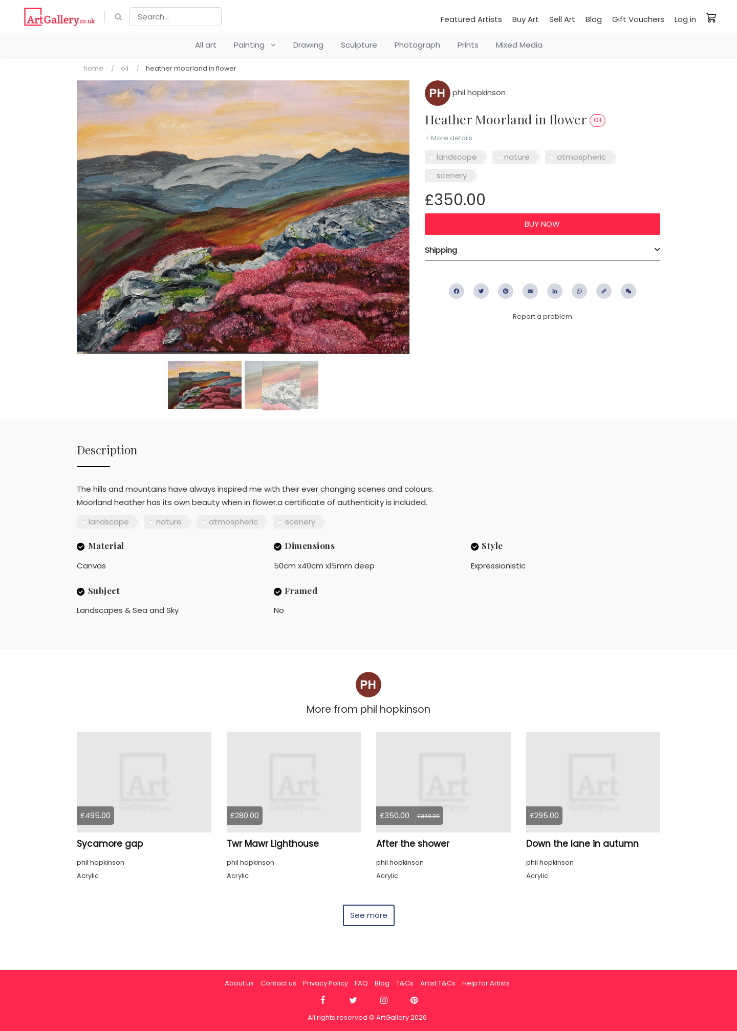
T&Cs (405, 983)
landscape (457, 156)
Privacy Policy (325, 983)
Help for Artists (486, 983)
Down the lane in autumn (582, 844)
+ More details (448, 138)
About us (239, 983)
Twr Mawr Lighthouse (273, 844)
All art (205, 44)
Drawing (308, 44)
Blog (594, 19)
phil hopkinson (465, 92)
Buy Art (525, 19)
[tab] (542, 250)
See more (368, 915)
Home (93, 68)
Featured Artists (471, 19)
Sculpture (359, 44)
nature (517, 156)
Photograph (417, 44)
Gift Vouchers (638, 19)
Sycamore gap (110, 844)
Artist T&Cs (438, 983)
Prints (468, 44)
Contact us (278, 983)
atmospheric (581, 156)
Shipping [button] (441, 250)
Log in (685, 19)
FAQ (361, 983)
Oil (124, 68)
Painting (255, 44)
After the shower (412, 844)
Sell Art (562, 19)
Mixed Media (519, 44)
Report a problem (542, 316)
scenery (452, 175)
